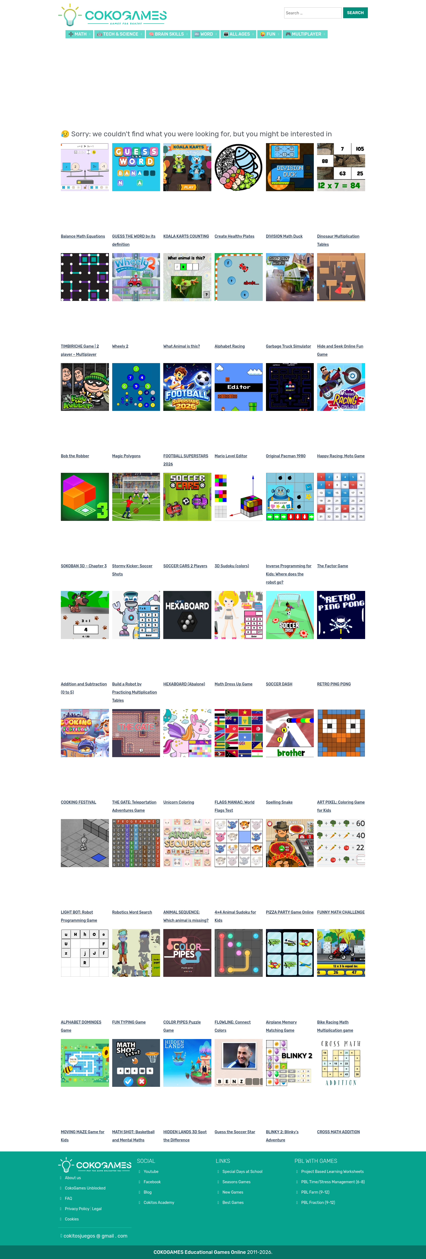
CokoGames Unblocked (85, 1188)
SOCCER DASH (279, 684)
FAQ (68, 1198)
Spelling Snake (279, 802)
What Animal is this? (181, 346)
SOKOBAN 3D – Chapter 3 (84, 566)
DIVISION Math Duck (284, 236)
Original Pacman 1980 (286, 456)
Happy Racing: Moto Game (341, 456)
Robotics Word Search (132, 912)
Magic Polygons (126, 456)
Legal (97, 1209)
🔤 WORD (203, 34)
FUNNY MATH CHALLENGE (341, 912)
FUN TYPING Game (129, 1022)
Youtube (151, 1171)
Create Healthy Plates (234, 236)
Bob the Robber (75, 456)
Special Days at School (242, 1171)
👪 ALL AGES (236, 34)
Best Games (233, 1202)
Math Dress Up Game (233, 684)
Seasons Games (236, 1182)
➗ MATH (77, 34)
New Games (233, 1192)
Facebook (152, 1182)
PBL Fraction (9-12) (318, 1202)
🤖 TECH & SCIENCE (117, 34)
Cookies (72, 1219)
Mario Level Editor (231, 456)
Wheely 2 (120, 346)
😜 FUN (267, 34)
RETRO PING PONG (334, 684)
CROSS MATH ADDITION (338, 1132)
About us (73, 1178)
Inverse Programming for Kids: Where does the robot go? (289, 574)
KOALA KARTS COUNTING (186, 236)
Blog (148, 1192)
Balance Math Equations (83, 236)
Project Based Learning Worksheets (332, 1171)
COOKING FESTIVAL (78, 802)
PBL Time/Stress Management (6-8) (333, 1182)
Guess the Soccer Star (235, 1132)
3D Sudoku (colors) (232, 566)
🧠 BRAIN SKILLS (166, 34)
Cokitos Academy (159, 1202)
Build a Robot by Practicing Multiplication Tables (134, 692)
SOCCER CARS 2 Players (185, 566)
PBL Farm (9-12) (315, 1192)
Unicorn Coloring (178, 802)
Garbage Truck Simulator (288, 346)
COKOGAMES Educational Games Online (200, 1252)
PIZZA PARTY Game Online (290, 912)
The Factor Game (332, 566)
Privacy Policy (77, 1209)
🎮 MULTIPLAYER (303, 34)
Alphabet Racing (230, 346)
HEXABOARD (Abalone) (184, 684)
